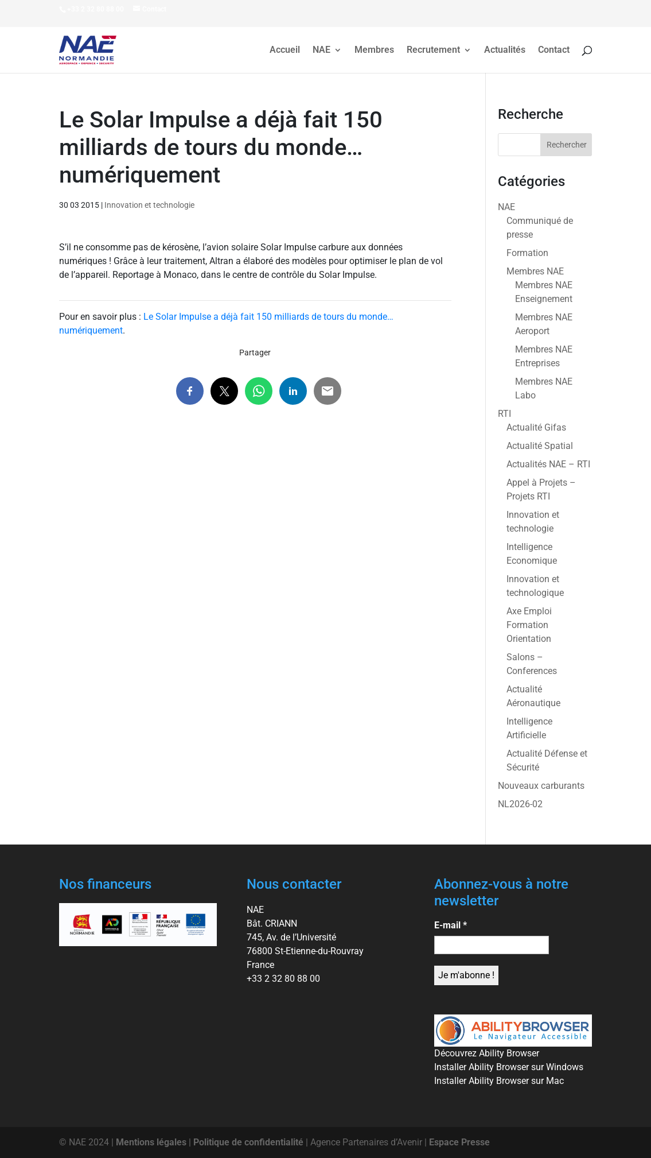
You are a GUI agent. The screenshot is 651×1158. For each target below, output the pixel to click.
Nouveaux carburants (541, 785)
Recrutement (433, 50)
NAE (321, 50)
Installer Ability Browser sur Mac (499, 1080)
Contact (554, 50)
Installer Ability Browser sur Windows (508, 1067)
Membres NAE (535, 271)
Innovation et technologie (149, 205)
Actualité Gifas (536, 427)
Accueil (285, 50)
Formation (527, 252)
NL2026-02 (520, 804)
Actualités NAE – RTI (548, 464)
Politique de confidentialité (248, 1142)
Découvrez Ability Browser (486, 1053)
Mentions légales (151, 1142)
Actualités (504, 50)
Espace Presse (459, 1142)
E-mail (450, 925)
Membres (374, 50)
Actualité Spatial (539, 445)
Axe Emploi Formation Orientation (529, 625)
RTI (504, 413)
